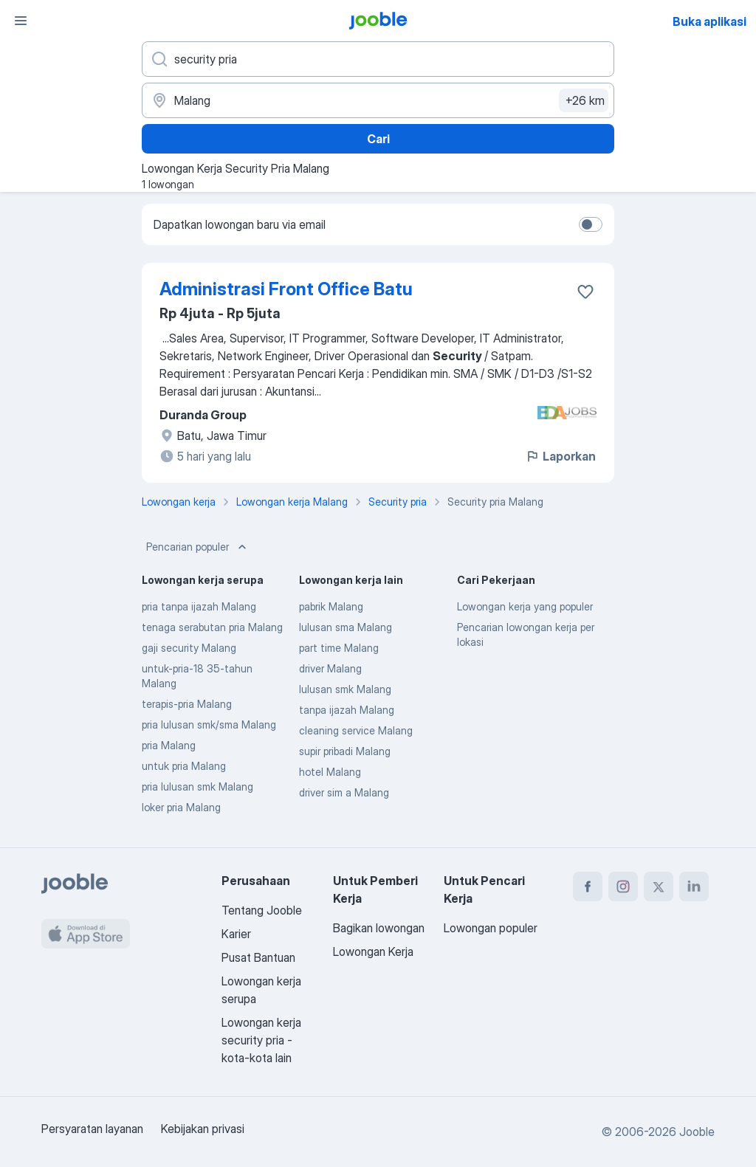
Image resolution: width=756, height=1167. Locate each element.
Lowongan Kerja (373, 951)
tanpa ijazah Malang (346, 709)
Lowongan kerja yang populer (525, 606)
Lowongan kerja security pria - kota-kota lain (261, 1040)
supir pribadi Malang (345, 751)
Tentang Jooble (261, 910)
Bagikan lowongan (379, 927)
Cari (378, 138)
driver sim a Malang (344, 792)
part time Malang (339, 647)
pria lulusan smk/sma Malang (209, 724)
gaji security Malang (189, 647)
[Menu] (20, 20)
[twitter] (658, 886)
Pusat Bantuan (258, 957)
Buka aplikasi (709, 21)
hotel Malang (330, 771)
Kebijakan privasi (202, 1128)
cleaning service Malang (356, 730)
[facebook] (587, 886)
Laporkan (560, 456)
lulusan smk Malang (345, 689)
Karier (236, 933)
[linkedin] (694, 886)
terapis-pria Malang (187, 704)
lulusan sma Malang (345, 627)
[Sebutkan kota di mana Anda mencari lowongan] (378, 100)
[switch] (590, 224)
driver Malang (330, 668)
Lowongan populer (490, 927)
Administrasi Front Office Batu (286, 289)
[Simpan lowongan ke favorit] (585, 291)
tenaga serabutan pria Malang (212, 627)
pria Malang (169, 745)
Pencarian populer (198, 547)
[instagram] (623, 886)
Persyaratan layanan (92, 1128)
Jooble (697, 1131)
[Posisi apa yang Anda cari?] (378, 59)
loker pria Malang (181, 807)
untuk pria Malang (184, 766)
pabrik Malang (331, 606)
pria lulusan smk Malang (197, 786)
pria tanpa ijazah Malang (199, 606)
